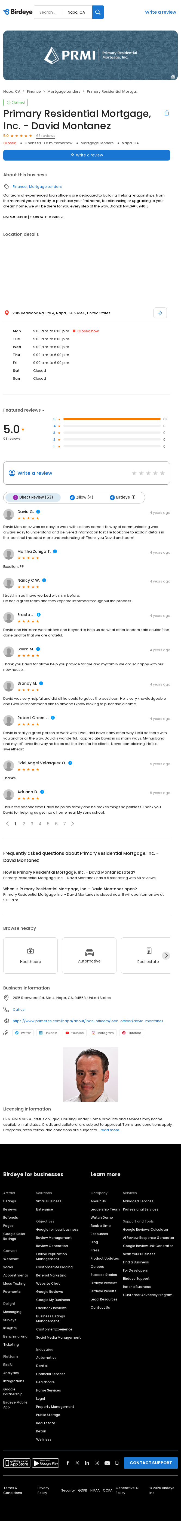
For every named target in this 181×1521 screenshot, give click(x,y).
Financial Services (51, 1373)
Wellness (43, 1438)
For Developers (135, 1270)
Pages (8, 1225)
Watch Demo (102, 1217)
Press (95, 1249)
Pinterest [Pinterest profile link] (131, 1032)
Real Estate (45, 1422)
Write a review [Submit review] (86, 155)
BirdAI (8, 1364)
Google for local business (57, 1229)
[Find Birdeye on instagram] (97, 1462)
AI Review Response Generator (148, 1237)
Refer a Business (137, 1286)
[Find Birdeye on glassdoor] (117, 1462)
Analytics (11, 1372)
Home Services (48, 1389)
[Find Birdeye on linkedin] (87, 1462)
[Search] (98, 12)
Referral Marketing (51, 1274)
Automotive (46, 1357)
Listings (9, 1200)
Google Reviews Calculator (145, 1229)
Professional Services (140, 1208)
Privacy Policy (43, 1490)
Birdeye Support (136, 1278)
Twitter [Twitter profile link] (23, 1032)
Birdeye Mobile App (15, 1404)
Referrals (10, 1217)
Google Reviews (49, 1291)
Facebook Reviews (51, 1307)
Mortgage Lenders (63, 91)
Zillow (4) (80, 497)
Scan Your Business (139, 1253)
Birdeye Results (103, 1290)
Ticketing (11, 1344)
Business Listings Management (50, 1318)
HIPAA (95, 1489)
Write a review (160, 12)
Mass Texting (14, 1283)
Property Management (55, 1406)
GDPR (82, 1489)
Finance (34, 91)
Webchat (11, 1258)
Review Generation (52, 1245)
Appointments (15, 1274)
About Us (98, 1200)
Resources (99, 1233)
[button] (72, 823)
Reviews (10, 1208)
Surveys (9, 1319)
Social (8, 1266)
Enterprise (44, 1208)
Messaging (12, 1311)
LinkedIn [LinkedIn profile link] (48, 1032)
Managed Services (138, 1200)
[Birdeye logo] (19, 12)
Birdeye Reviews (104, 1282)
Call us (18, 1009)
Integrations (13, 1380)
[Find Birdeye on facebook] (68, 1462)
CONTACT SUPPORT (151, 1462)
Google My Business (53, 1299)
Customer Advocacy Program (148, 1294)
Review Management (54, 1237)
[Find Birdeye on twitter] (77, 1462)
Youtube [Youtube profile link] (75, 1032)
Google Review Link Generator (148, 1245)
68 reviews (45, 135)
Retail (41, 1430)
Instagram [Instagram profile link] (103, 1032)
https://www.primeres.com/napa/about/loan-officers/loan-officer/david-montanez (88, 1020)
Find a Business (136, 1261)
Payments (12, 1291)
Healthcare (45, 1381)
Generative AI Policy (127, 1490)
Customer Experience (54, 1328)
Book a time (101, 1225)
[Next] (166, 955)
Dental (42, 1365)
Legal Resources (104, 1298)
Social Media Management (58, 1337)
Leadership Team (105, 1208)
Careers (97, 1266)
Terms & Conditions (12, 1490)
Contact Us (100, 1307)
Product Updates (105, 1258)
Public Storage (48, 1414)
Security (68, 1489)
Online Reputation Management (51, 1256)
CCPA (107, 1489)
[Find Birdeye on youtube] (107, 1462)
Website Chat (48, 1283)
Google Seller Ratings (14, 1236)
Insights (10, 1327)
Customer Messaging (54, 1266)
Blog (94, 1241)
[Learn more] (90, 1074)
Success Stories (104, 1274)
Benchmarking (15, 1335)
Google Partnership (13, 1391)
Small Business (49, 1200)
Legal (40, 1398)
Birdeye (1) (121, 497)
